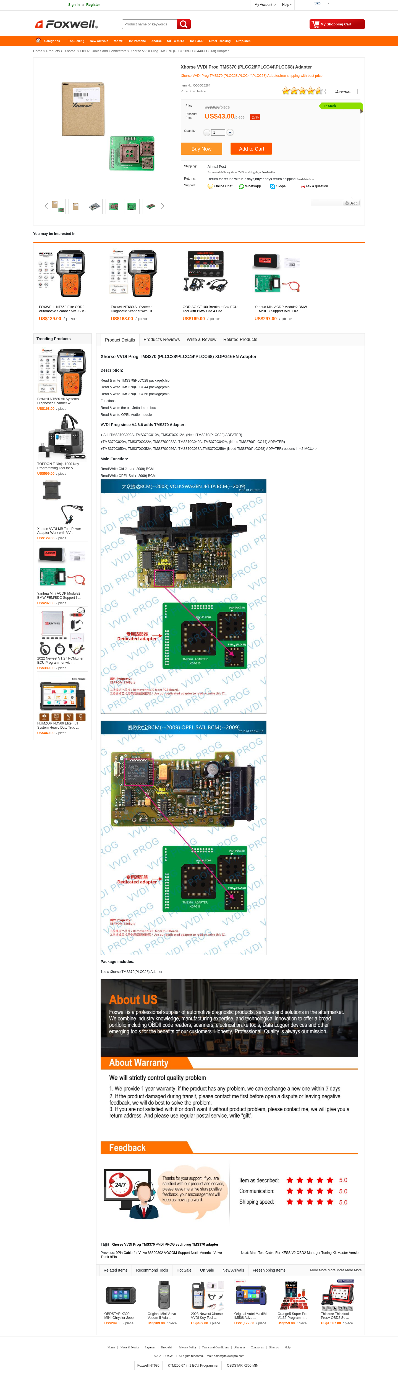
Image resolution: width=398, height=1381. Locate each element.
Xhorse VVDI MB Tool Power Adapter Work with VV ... (59, 531)
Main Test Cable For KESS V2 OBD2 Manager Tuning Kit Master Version (305, 1253)
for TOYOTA (176, 41)
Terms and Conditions (215, 1347)
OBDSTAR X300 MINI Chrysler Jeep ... (120, 1316)
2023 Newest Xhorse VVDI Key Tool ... (207, 1316)
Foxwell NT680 (148, 1365)
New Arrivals (99, 41)
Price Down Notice (193, 91)
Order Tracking (220, 41)
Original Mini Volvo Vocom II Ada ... (162, 1316)
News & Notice (130, 1347)
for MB (119, 41)
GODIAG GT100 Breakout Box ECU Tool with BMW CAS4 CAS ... (210, 309)
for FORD (196, 41)
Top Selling (76, 41)
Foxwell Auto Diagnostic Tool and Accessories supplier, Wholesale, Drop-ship (77, 25)
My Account (263, 5)
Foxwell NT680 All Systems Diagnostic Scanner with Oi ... (133, 309)
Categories (52, 41)
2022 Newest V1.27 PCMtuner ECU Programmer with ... (60, 661)
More (314, 1270)
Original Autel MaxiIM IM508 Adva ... (250, 1316)
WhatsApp (252, 186)
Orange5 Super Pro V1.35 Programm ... (292, 1316)
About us (239, 1347)
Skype (280, 186)
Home (40, 41)
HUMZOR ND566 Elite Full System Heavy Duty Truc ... (58, 725)
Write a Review (201, 339)
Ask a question (316, 186)
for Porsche (137, 41)
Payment (150, 1347)
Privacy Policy (187, 1347)
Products (53, 51)
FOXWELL (171, 1356)
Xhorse (156, 41)
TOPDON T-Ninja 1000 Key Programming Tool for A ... (58, 466)
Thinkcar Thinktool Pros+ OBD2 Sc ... (335, 1316)
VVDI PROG (165, 1244)
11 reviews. (343, 91)
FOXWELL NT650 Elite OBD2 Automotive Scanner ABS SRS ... (64, 309)
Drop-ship (243, 41)
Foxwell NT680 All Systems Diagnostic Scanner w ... (58, 401)
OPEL (125, 415)
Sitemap (274, 1347)
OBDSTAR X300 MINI (243, 1365)
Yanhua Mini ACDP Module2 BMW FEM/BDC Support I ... (59, 596)
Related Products (240, 339)
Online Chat (223, 186)
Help (285, 5)
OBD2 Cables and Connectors (103, 51)
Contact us (257, 1347)
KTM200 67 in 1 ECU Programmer (193, 1365)
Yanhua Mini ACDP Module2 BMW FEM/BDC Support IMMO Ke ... (281, 309)
